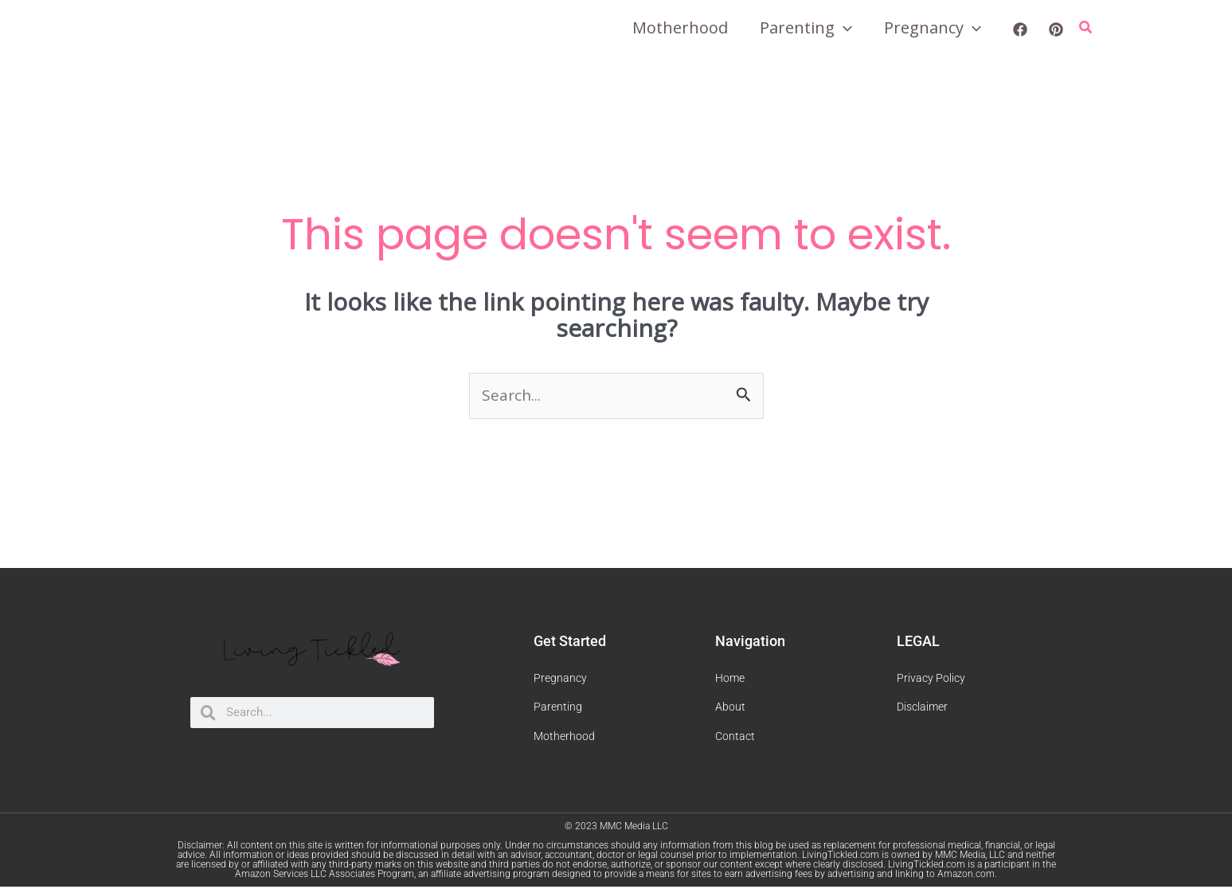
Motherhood (680, 27)
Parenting (806, 28)
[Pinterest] (1056, 29)
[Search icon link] (1086, 28)
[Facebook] (1020, 29)
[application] (843, 28)
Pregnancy (932, 28)
